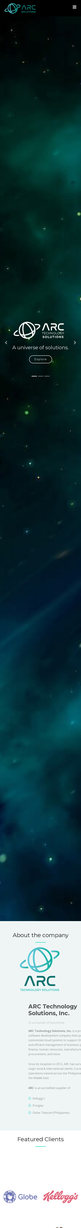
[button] (6, 351)
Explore (40, 368)
